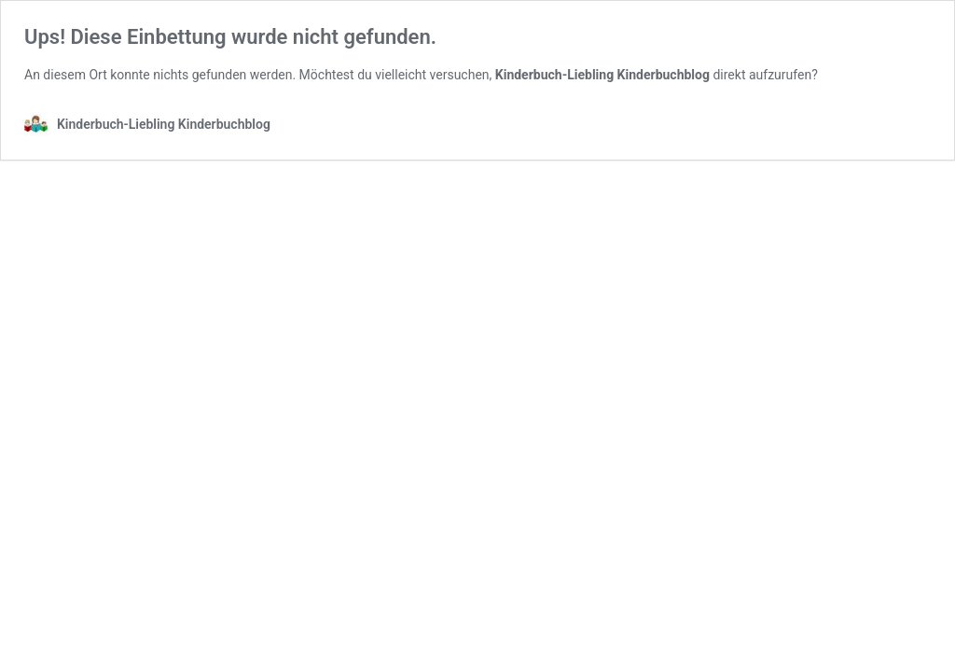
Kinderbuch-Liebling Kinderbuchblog (602, 74)
